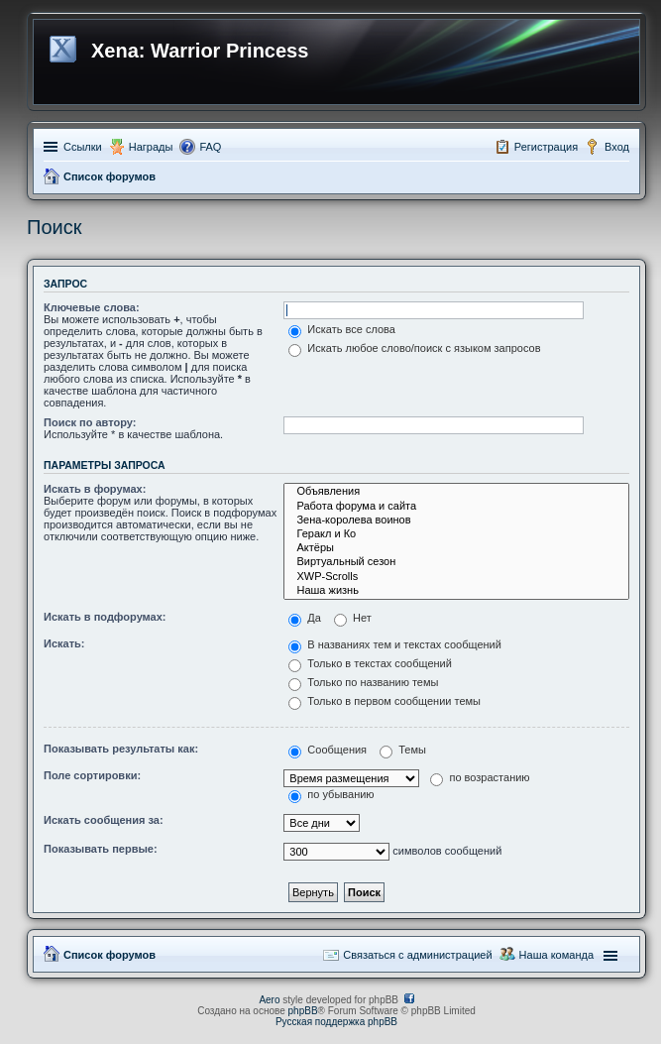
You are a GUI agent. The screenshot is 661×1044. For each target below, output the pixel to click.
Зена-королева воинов (456, 520)
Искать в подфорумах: (105, 617)
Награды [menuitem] (151, 147)
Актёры (456, 548)
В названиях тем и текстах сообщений (394, 644)
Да (304, 618)
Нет (353, 618)
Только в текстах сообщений (370, 663)
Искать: (64, 643)
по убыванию (331, 794)
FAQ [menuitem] (210, 147)
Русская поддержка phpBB (336, 1021)
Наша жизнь (456, 591)
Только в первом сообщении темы (384, 701)
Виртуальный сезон (456, 562)
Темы (403, 749)
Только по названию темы (363, 682)
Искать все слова (341, 329)
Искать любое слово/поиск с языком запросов (414, 348)
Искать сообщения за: (104, 820)
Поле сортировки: (92, 775)
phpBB (303, 1010)
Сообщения (327, 749)
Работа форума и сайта (456, 507)
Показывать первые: (101, 849)
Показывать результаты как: (121, 748)
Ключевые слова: (92, 307)
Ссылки (82, 147)
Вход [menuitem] (617, 147)
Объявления (456, 492)
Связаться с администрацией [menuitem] (417, 955)
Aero (269, 999)
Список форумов (109, 176)
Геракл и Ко (456, 534)
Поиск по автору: (90, 422)
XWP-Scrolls (456, 577)
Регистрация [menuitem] (546, 147)
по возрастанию (479, 777)
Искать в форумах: (95, 489)
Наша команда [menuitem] (556, 955)
